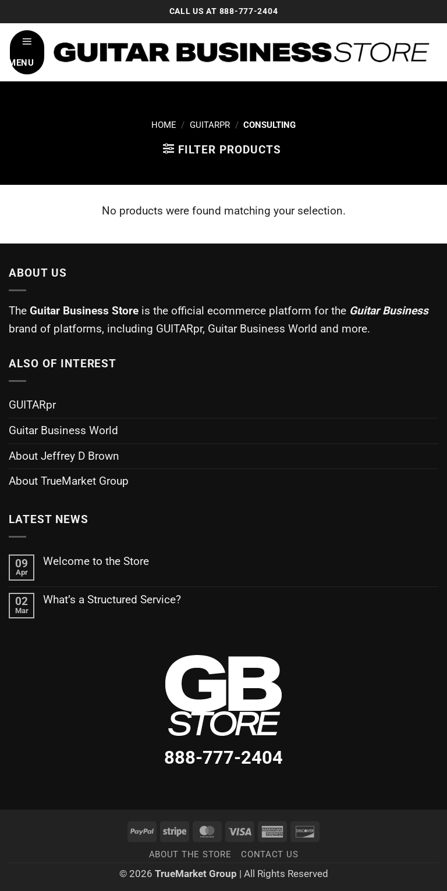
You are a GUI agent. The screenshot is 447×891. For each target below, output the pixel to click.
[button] (27, 52)
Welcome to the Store (96, 561)
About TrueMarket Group (69, 481)
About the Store (190, 854)
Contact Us (269, 854)
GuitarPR (210, 125)
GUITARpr (32, 404)
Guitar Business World (63, 430)
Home (163, 125)
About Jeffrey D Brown (64, 456)
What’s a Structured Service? (112, 599)
